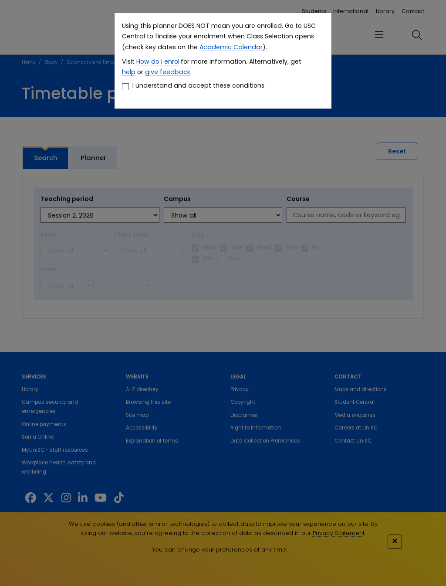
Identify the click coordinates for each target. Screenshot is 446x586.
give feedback (167, 72)
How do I (149, 61)
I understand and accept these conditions (198, 85)
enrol (170, 61)
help (128, 72)
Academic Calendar (231, 47)
